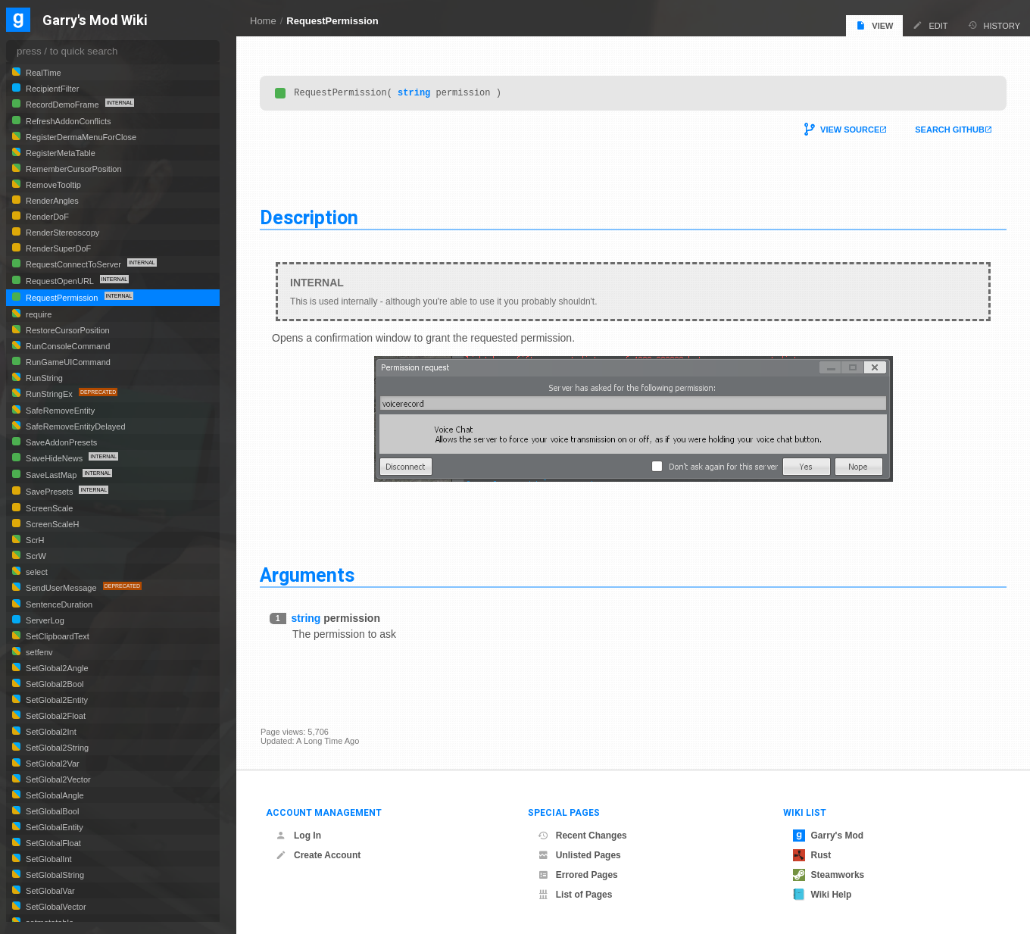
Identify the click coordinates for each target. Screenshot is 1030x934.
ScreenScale (48, 508)
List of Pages (575, 895)
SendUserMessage (61, 587)
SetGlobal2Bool (53, 684)
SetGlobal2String (56, 747)
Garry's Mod (828, 835)
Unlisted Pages (579, 855)
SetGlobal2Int (49, 731)
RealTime (42, 72)
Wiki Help (822, 895)
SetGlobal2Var (51, 763)
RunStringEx (49, 393)
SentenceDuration (57, 604)
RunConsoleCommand (66, 346)
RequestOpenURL (59, 281)
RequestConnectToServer (73, 264)
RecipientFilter (51, 88)
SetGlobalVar (49, 890)
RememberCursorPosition (72, 168)
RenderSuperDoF (57, 248)
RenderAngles (51, 200)
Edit (930, 25)
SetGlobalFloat (52, 843)
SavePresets (49, 491)
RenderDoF (46, 216)
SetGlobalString (53, 874)
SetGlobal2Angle (56, 668)
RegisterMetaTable (59, 153)
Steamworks (829, 875)
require (37, 314)
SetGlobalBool (51, 811)
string (414, 94)
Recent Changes (582, 835)
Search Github (949, 131)
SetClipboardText (56, 636)
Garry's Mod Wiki (95, 21)
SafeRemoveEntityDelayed (74, 426)
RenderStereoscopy (61, 232)
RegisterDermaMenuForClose (79, 137)
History (994, 25)
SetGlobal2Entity (55, 699)
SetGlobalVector (54, 906)
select (35, 571)
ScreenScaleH (51, 524)
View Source (849, 131)
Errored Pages (578, 875)
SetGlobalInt (47, 859)
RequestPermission (332, 21)
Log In (298, 835)
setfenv (38, 652)
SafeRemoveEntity (59, 410)
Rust (812, 855)
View (874, 25)
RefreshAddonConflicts (67, 121)
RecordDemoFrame (62, 104)
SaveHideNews (54, 458)
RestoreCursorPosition (66, 330)
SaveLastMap (51, 474)
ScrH (34, 540)
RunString (43, 378)
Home (263, 21)
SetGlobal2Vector (57, 779)
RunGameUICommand (67, 362)
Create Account (318, 855)
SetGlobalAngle (53, 795)
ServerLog (43, 620)
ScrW (34, 556)
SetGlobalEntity (53, 827)
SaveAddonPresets (60, 442)
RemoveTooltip (52, 184)
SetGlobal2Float (54, 715)
